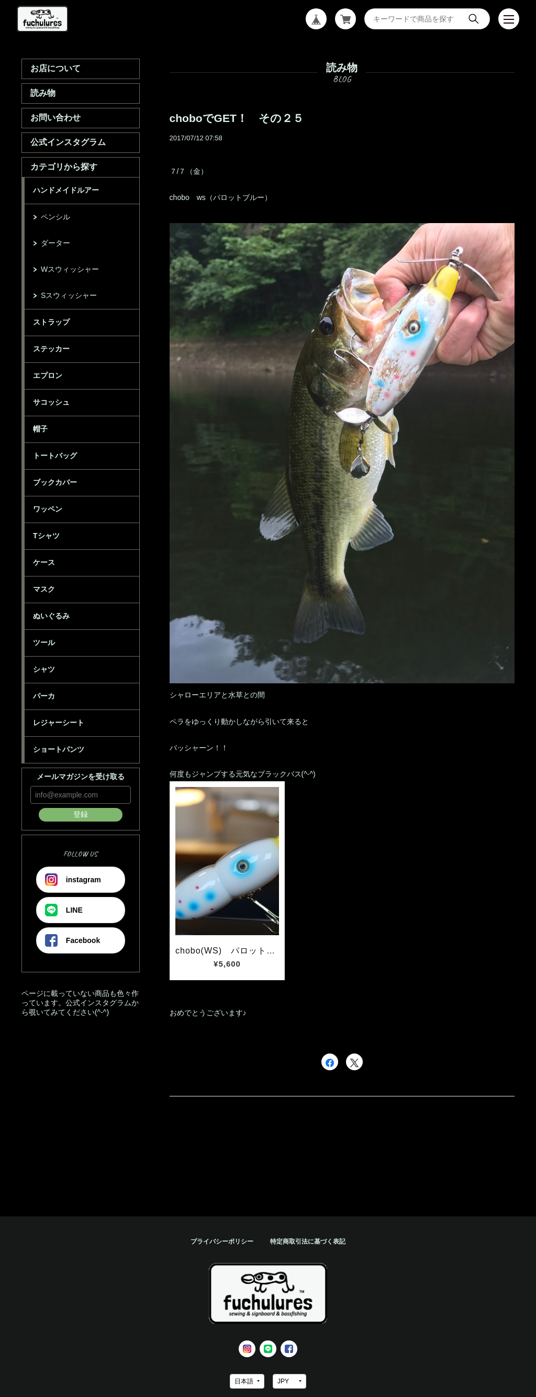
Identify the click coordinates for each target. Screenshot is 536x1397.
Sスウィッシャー (69, 295)
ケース (44, 562)
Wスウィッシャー (70, 269)
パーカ (44, 696)
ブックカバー (55, 482)
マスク (44, 589)
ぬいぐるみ (51, 616)
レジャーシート (58, 722)
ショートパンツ (58, 749)
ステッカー (51, 349)
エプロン (47, 375)
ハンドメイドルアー (66, 190)
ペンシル (55, 217)
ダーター (55, 243)
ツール (44, 642)
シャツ (44, 669)
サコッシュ (51, 402)
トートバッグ (55, 455)
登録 (80, 814)
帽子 (40, 429)
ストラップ (51, 322)
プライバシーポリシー (222, 1241)
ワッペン (47, 509)
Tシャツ (46, 535)
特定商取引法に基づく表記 (307, 1241)
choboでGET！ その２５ (237, 118)
